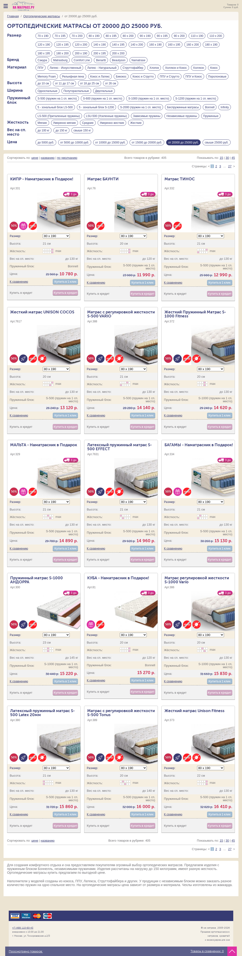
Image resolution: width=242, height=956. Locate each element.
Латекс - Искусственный (65, 71)
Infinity (224, 114)
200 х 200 (118, 53)
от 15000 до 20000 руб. (147, 153)
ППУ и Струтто (169, 79)
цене (34, 169)
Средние (88, 132)
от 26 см (110, 88)
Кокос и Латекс (100, 79)
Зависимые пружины (146, 123)
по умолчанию (67, 169)
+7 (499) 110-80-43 (22, 927)
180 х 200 (62, 53)
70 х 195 (60, 36)
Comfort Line (82, 62)
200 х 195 (99, 53)
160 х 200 (192, 44)
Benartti (101, 62)
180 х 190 (211, 44)
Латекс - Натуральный (102, 71)
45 (233, 169)
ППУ (40, 71)
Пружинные (211, 123)
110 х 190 (197, 36)
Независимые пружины (181, 123)
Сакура (42, 62)
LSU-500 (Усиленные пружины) (106, 123)
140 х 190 (99, 44)
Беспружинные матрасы (183, 114)
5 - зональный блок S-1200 (96, 114)
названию (47, 169)
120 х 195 (62, 44)
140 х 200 (137, 44)
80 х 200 (128, 36)
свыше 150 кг (82, 141)
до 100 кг (43, 141)
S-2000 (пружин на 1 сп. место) (140, 114)
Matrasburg (60, 62)
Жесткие (136, 132)
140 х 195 (118, 44)
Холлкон (198, 71)
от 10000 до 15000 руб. (110, 153)
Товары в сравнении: (207, 951)
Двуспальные (104, 97)
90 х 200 (179, 36)
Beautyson (118, 62)
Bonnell (209, 114)
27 (229, 178)
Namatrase (139, 62)
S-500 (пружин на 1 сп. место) (57, 106)
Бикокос (121, 79)
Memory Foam (47, 79)
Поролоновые (217, 79)
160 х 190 (155, 44)
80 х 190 (94, 36)
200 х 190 (81, 53)
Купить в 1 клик (65, 293)
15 (221, 169)
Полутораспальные (76, 97)
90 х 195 (162, 36)
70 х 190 (43, 36)
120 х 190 (44, 44)
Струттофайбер (133, 71)
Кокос (214, 71)
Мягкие (42, 132)
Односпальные (47, 97)
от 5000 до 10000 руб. (74, 153)
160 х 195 (174, 44)
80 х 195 (111, 36)
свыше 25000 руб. (216, 153)
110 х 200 (215, 36)
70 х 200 (77, 36)
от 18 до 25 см (89, 88)
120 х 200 (81, 44)
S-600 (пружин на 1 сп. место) (102, 106)
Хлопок (154, 71)
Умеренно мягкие (64, 132)
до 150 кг (61, 141)
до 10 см (43, 88)
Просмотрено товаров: (26, 951)
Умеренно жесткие (112, 132)
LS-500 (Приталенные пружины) (59, 123)
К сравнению (19, 293)
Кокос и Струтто (143, 79)
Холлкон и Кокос (176, 71)
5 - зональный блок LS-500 (55, 114)
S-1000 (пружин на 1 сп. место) (148, 106)
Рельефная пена (73, 79)
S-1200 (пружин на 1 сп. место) (195, 106)
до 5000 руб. (46, 153)
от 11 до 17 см (64, 88)
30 (227, 169)
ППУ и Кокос (194, 79)
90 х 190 (145, 36)
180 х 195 (44, 53)
